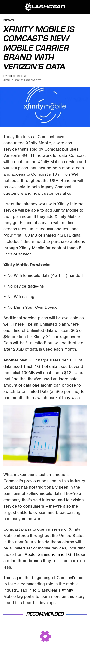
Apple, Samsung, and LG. (48, 554)
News (8, 20)
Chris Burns (18, 76)
